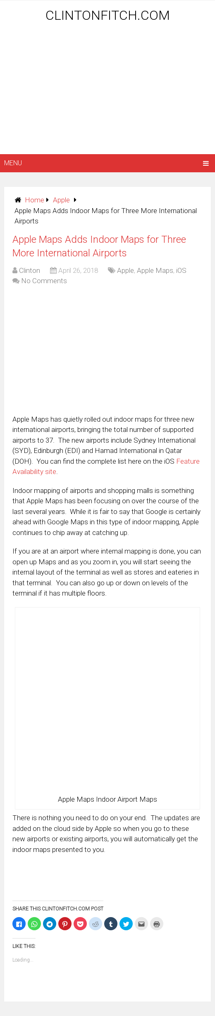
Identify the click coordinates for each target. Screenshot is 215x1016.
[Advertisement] (109, 89)
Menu (13, 163)
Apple (61, 200)
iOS (181, 270)
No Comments (44, 281)
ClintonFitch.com (107, 15)
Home (34, 200)
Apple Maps (155, 270)
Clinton (29, 270)
